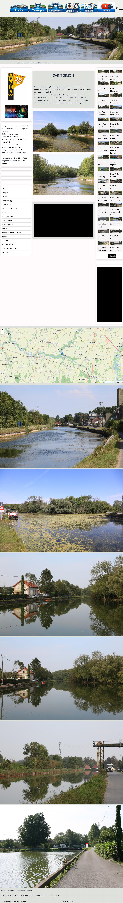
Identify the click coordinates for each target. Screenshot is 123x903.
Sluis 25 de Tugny (21, 158)
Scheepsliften (7, 220)
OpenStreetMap (111, 382)
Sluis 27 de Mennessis (50, 895)
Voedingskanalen (8, 244)
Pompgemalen (7, 216)
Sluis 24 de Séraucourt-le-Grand (115, 212)
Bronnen (5, 189)
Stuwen (5, 236)
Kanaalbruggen (8, 201)
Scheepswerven (8, 224)
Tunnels (5, 240)
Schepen (65, 901)
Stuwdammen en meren (11, 232)
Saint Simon (115, 224)
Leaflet (102, 382)
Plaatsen (5, 212)
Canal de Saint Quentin (20, 126)
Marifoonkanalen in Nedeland (14, 902)
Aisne (68, 89)
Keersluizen (6, 204)
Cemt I (15, 136)
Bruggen (5, 193)
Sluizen (4, 228)
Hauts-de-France (14, 147)
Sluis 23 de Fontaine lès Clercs (102, 212)
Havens (5, 197)
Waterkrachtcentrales (10, 248)
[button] (61, 353)
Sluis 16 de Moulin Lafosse (114, 150)
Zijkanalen (6, 252)
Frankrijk (18, 150)
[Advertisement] (63, 220)
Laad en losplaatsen (9, 208)
